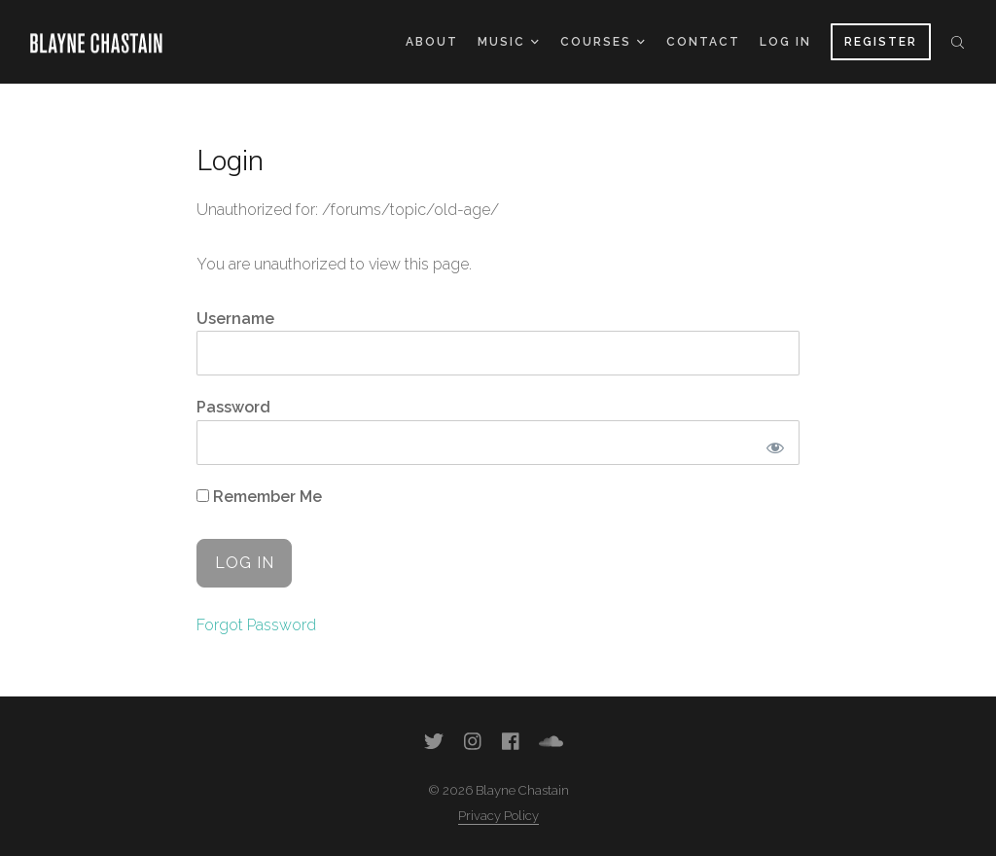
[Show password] (775, 447)
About (432, 42)
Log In (785, 42)
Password (233, 407)
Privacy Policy (498, 815)
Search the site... (957, 41)
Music (508, 42)
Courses (602, 42)
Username (235, 318)
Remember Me (259, 496)
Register (880, 42)
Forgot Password (256, 625)
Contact (703, 42)
